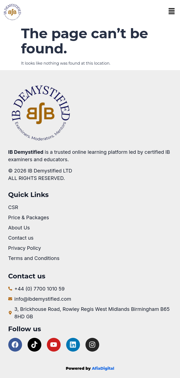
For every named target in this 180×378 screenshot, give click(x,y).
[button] (171, 12)
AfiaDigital (103, 368)
